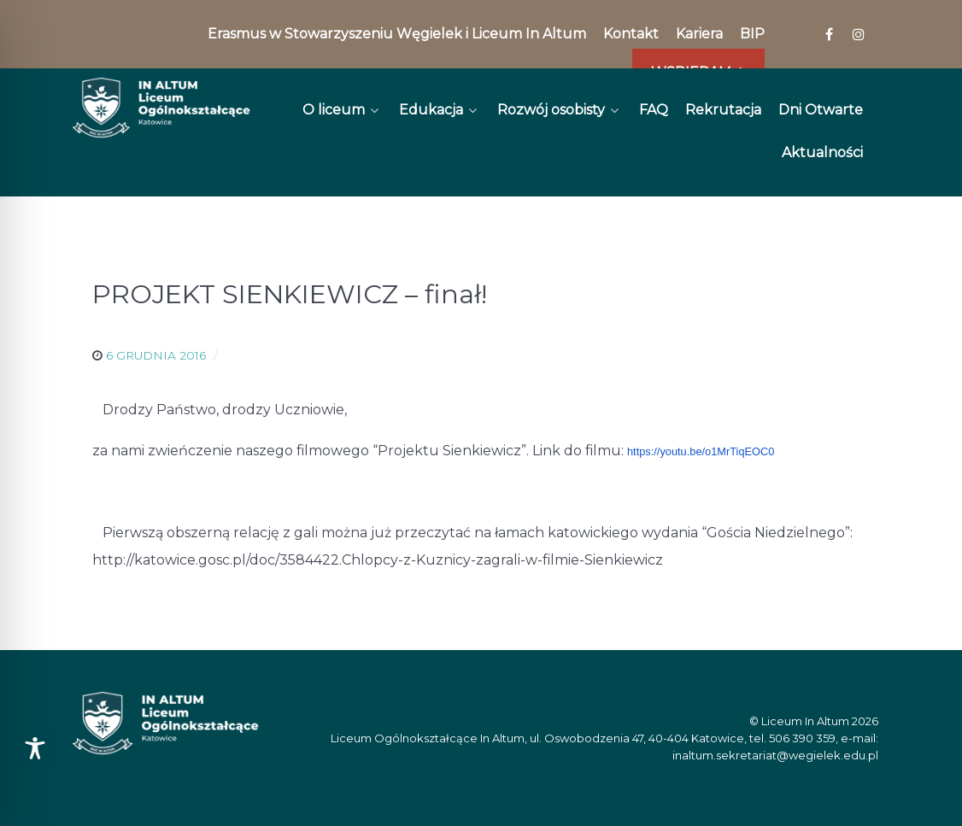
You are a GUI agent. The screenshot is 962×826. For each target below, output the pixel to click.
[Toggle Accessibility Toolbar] (35, 748)
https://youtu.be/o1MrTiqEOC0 (700, 451)
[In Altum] (161, 107)
